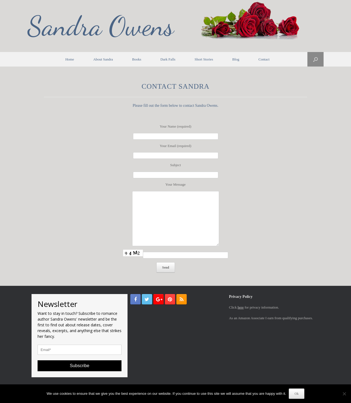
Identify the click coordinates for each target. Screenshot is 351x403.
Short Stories (204, 59)
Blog (235, 59)
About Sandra (103, 59)
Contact (263, 59)
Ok (297, 394)
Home (69, 59)
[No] (344, 393)
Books (136, 59)
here (240, 307)
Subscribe (79, 365)
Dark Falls (168, 59)
